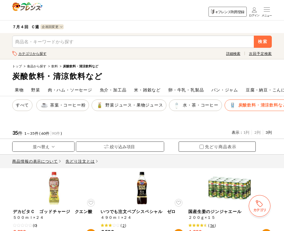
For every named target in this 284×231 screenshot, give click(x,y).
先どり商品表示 (218, 146)
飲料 (54, 66)
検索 (263, 41)
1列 (246, 132)
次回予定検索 (260, 53)
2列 (257, 132)
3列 (269, 132)
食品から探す (36, 66)
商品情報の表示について (36, 161)
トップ (17, 66)
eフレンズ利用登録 (227, 11)
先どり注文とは (82, 161)
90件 (56, 133)
